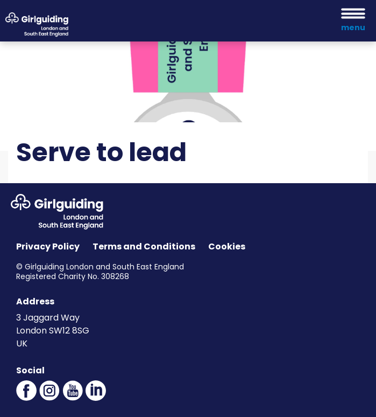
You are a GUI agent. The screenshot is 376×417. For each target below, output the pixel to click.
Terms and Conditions (144, 246)
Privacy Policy (48, 246)
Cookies (226, 246)
